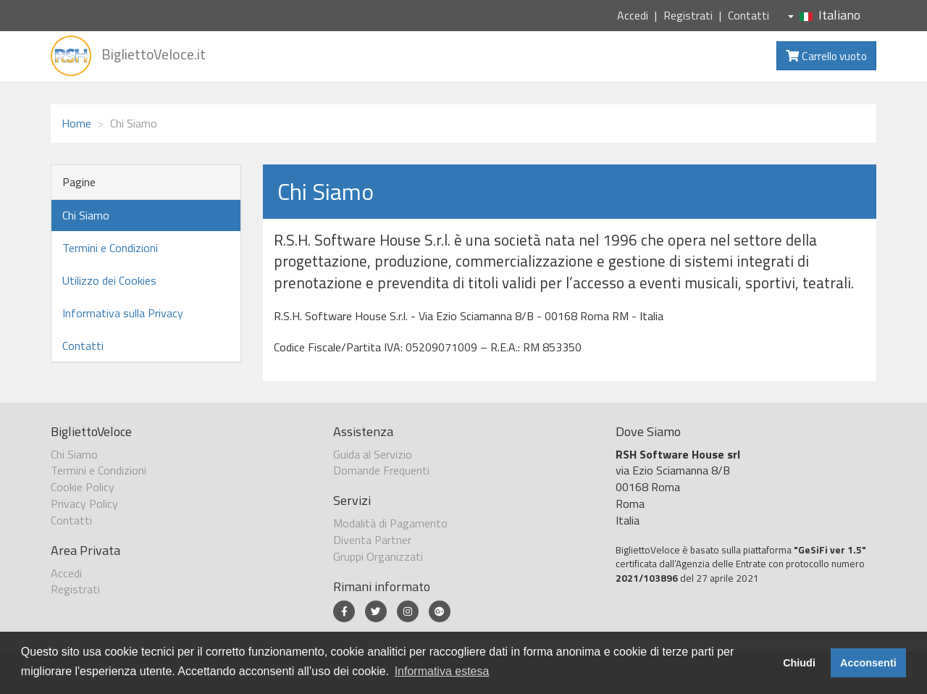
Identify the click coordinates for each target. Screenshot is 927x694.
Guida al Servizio (372, 454)
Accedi (632, 15)
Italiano (824, 15)
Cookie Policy (82, 487)
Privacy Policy (84, 503)
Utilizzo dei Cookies (109, 280)
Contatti (748, 15)
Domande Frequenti (381, 470)
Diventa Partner (372, 539)
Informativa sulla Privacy (122, 313)
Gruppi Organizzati (378, 556)
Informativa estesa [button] (442, 671)
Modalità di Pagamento (390, 523)
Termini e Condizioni (110, 247)
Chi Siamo (85, 215)
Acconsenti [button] (868, 663)
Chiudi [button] (799, 663)
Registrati (688, 15)
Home (76, 123)
